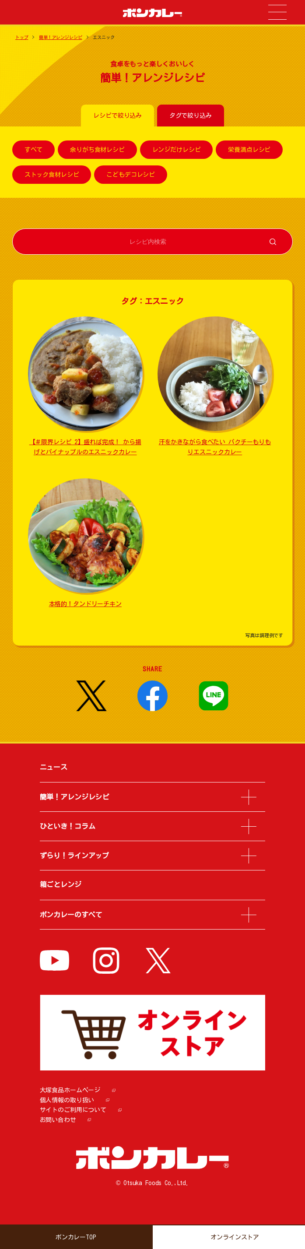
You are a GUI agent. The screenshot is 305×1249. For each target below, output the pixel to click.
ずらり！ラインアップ (74, 855)
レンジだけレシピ (176, 150)
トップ (21, 37)
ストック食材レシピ (52, 175)
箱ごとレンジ (60, 884)
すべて (34, 150)
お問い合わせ (58, 1120)
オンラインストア (234, 1237)
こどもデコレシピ (130, 175)
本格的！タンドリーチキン (85, 604)
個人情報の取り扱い (67, 1100)
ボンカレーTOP (76, 1237)
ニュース (53, 767)
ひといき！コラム (67, 826)
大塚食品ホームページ (70, 1090)
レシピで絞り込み (117, 115)
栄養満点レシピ (249, 150)
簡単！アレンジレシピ (60, 37)
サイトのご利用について (73, 1110)
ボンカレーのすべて (71, 914)
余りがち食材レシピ (97, 150)
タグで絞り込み (190, 115)
